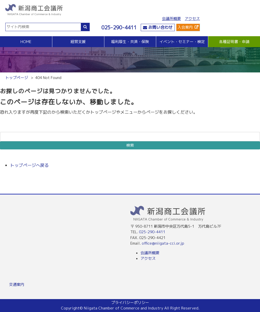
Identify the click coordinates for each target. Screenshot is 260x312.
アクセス (192, 18)
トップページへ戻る (29, 165)
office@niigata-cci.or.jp (163, 243)
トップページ (16, 77)
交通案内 (16, 284)
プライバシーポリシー (130, 302)
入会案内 (185, 27)
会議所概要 (171, 18)
